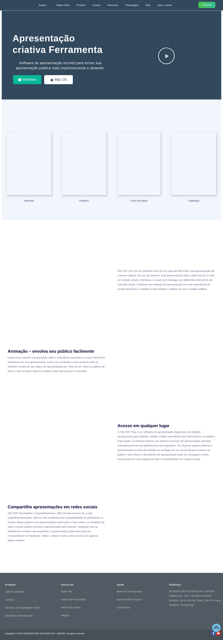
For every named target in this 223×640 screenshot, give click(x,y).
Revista (29, 200)
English (42, 5)
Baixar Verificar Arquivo (129, 599)
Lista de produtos (14, 591)
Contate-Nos (123, 607)
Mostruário (112, 5)
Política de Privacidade (73, 599)
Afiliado (65, 615)
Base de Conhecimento (129, 591)
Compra (97, 5)
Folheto (84, 200)
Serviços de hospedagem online (22, 607)
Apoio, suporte (164, 5)
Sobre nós (66, 591)
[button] (166, 55)
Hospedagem (132, 5)
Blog (148, 5)
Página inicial (63, 5)
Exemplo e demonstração (19, 615)
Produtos (81, 5)
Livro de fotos (139, 200)
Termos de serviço (71, 607)
